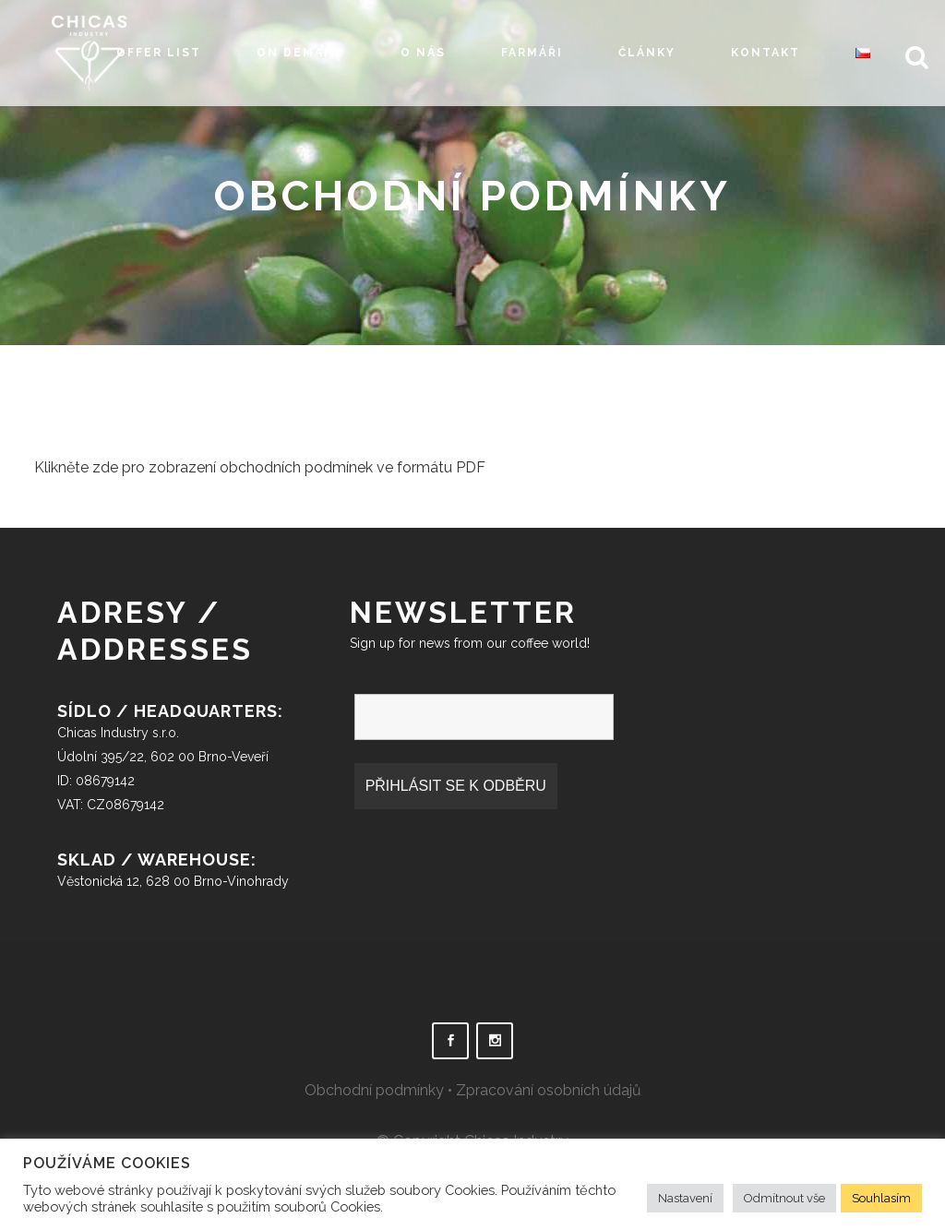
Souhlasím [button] (881, 1198)
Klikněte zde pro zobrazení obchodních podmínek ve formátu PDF (259, 467)
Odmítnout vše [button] (784, 1198)
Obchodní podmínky (374, 1090)
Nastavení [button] (685, 1198)
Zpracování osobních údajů (548, 1090)
